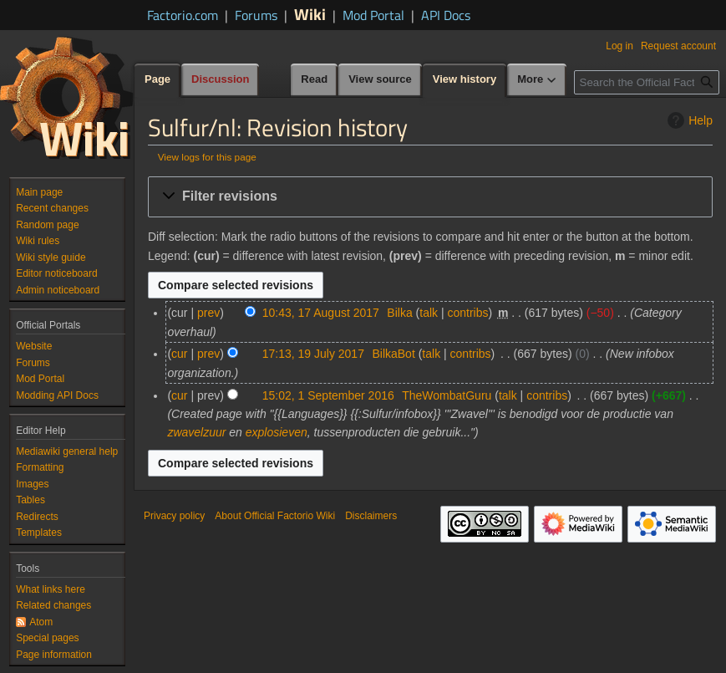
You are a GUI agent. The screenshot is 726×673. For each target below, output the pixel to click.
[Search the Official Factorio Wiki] (646, 82)
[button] (430, 197)
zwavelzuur (196, 432)
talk (428, 312)
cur (179, 353)
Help (688, 120)
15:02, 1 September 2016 (328, 395)
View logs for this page (207, 156)
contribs (467, 312)
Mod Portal (373, 15)
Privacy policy (174, 516)
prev (208, 312)
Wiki (310, 14)
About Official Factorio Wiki (275, 516)
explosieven (276, 432)
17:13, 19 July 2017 (313, 353)
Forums (256, 15)
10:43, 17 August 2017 (320, 312)
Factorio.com (182, 15)
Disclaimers (371, 516)
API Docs (445, 15)
